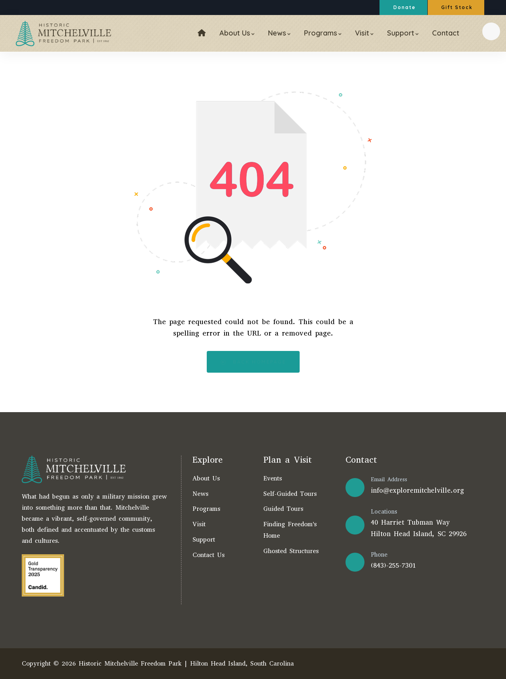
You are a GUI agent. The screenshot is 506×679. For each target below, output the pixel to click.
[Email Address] (355, 487)
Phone (379, 555)
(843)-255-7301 (393, 565)
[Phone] (355, 562)
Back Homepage (253, 361)
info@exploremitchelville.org (417, 490)
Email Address (389, 479)
